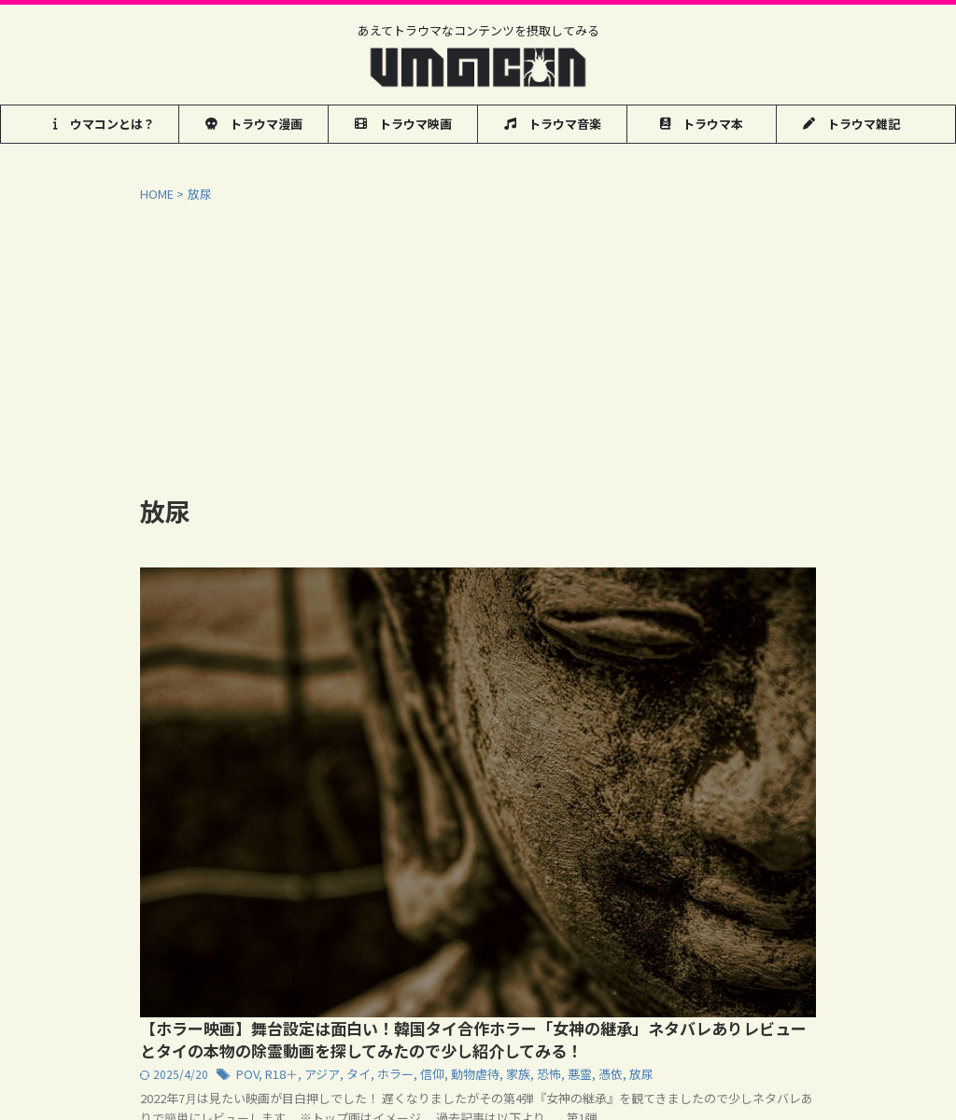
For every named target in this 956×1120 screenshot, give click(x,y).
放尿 (532, 671)
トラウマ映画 (403, 124)
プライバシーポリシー (581, 972)
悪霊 (474, 671)
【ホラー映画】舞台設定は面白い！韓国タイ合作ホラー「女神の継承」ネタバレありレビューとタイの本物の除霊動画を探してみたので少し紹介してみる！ (621, 603)
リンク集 (422, 972)
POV (541, 652)
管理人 (484, 972)
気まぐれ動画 (252, 972)
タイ (648, 652)
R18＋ (574, 652)
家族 (797, 652)
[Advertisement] (478, 343)
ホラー (682, 652)
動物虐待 (757, 652)
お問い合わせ (342, 972)
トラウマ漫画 (253, 124)
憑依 (503, 671)
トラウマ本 (701, 124)
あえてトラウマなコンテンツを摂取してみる (478, 1008)
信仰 (717, 652)
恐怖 (445, 671)
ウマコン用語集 (156, 972)
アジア (613, 652)
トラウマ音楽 (552, 124)
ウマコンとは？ (104, 124)
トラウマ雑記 (851, 124)
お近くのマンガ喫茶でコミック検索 (749, 972)
